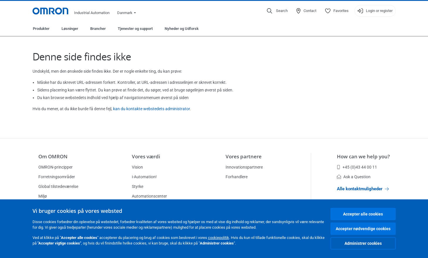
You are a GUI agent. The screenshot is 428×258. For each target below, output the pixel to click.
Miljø (42, 196)
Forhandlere (237, 176)
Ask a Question (354, 176)
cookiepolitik (218, 237)
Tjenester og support (135, 28)
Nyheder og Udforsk (182, 28)
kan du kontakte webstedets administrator (151, 108)
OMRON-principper (55, 167)
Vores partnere (244, 156)
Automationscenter (149, 196)
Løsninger (70, 28)
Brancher (98, 28)
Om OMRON (52, 156)
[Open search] (277, 10)
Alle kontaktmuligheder (363, 188)
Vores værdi (146, 156)
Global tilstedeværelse (58, 186)
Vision (137, 167)
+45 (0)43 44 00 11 (357, 167)
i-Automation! (144, 176)
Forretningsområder (56, 176)
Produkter (41, 28)
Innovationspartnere (244, 167)
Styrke (137, 186)
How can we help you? (363, 156)
